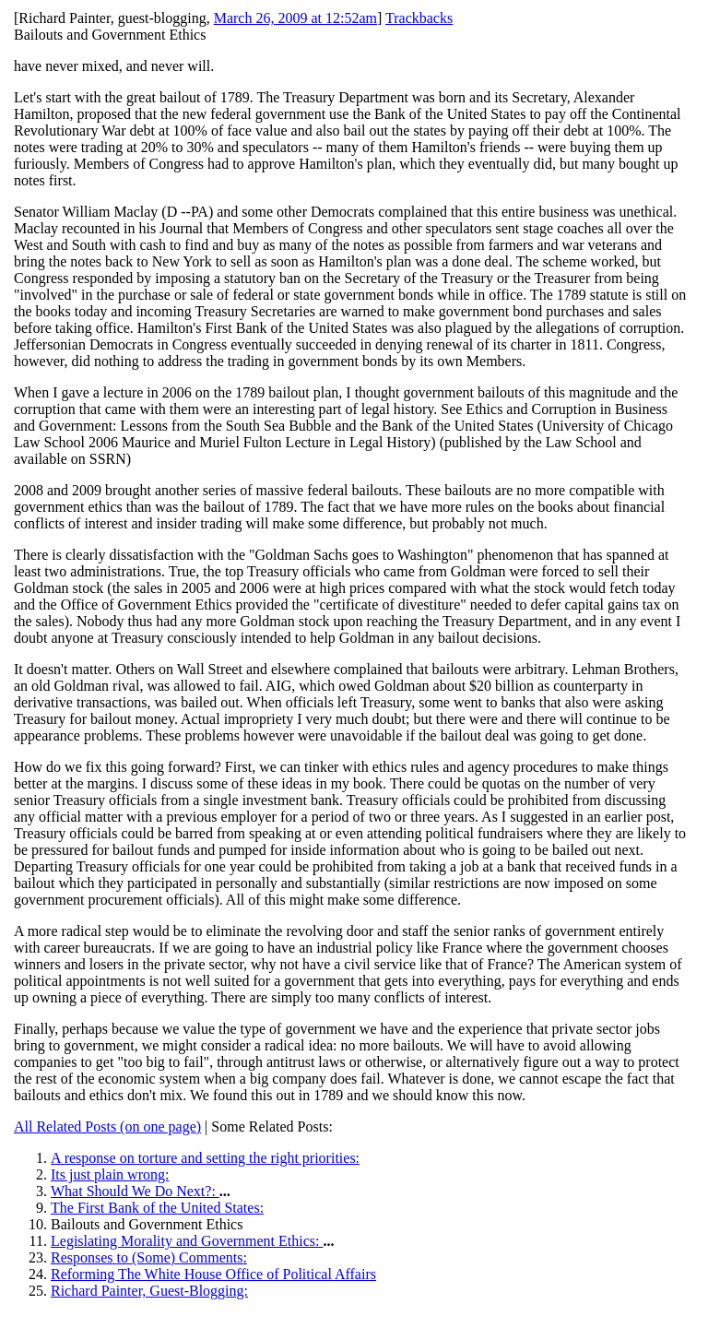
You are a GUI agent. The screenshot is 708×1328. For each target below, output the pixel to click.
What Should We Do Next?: (135, 1191)
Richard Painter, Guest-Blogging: (149, 1290)
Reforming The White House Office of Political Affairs (213, 1274)
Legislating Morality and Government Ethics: (187, 1241)
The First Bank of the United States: (157, 1207)
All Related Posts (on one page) (107, 1126)
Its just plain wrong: (110, 1174)
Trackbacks (419, 18)
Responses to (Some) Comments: (149, 1257)
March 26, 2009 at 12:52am (295, 18)
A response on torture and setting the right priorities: (205, 1158)
